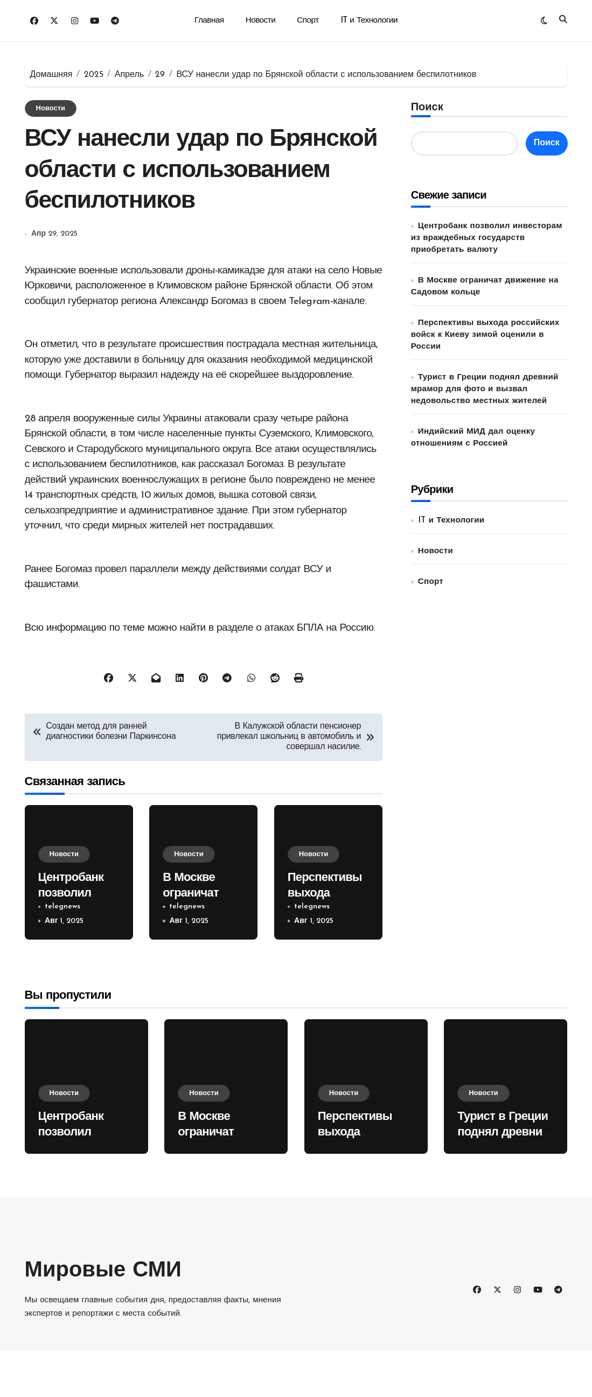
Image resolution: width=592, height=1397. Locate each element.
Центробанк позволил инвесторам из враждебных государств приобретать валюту (486, 238)
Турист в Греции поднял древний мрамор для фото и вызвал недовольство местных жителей (485, 389)
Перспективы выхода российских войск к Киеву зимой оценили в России (485, 335)
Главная (209, 21)
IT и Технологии (369, 21)
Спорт (307, 21)
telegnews (62, 953)
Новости (261, 21)
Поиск (427, 107)
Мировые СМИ (103, 1317)
